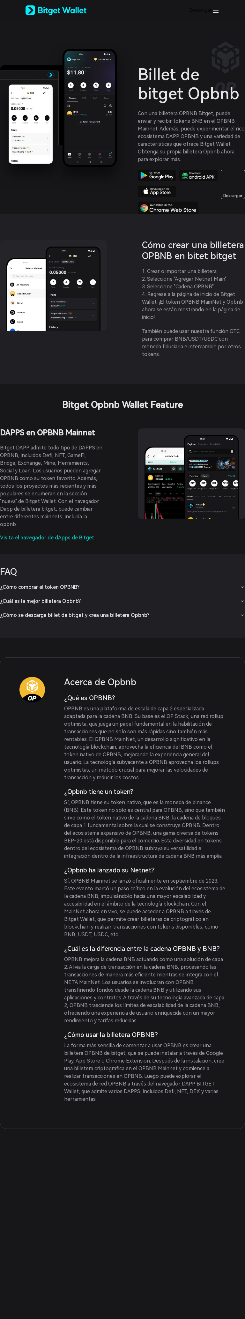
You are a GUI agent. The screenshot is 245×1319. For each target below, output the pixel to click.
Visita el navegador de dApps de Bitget (47, 538)
